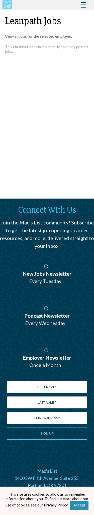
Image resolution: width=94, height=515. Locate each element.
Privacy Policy (56, 505)
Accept (79, 505)
